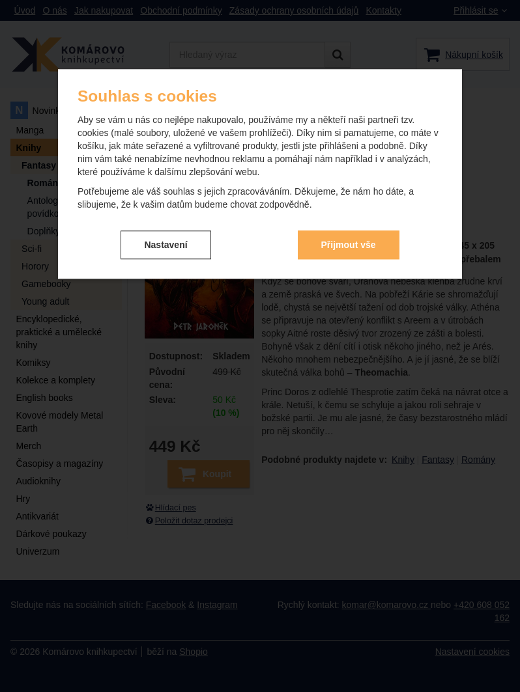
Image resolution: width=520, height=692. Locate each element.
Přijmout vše (348, 245)
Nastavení (165, 245)
